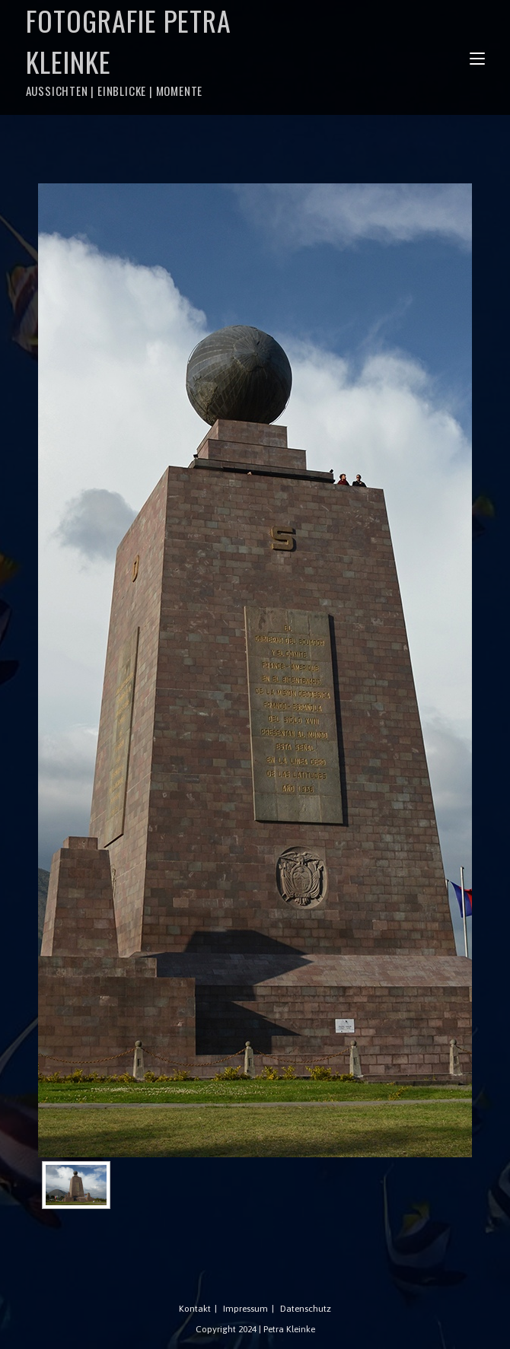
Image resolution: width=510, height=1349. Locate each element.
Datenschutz (305, 1308)
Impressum (245, 1308)
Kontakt (195, 1308)
